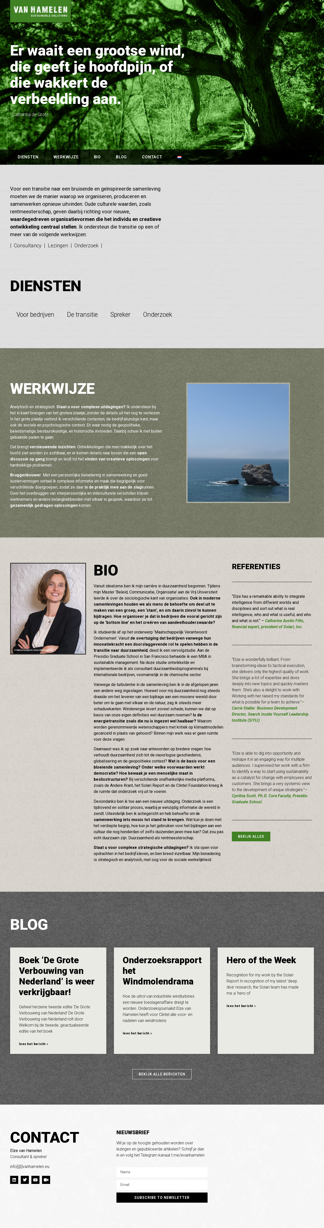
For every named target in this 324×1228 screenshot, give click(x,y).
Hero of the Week (261, 960)
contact (152, 157)
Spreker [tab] (120, 314)
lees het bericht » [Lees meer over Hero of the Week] (241, 1006)
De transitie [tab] (82, 314)
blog (121, 157)
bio (97, 157)
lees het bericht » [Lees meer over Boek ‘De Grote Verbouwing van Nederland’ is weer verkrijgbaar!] (33, 1044)
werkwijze (65, 157)
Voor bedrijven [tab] (35, 314)
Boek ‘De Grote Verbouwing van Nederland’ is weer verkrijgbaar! (57, 976)
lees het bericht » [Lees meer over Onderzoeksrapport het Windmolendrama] (137, 1033)
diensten (28, 157)
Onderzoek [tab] (157, 314)
